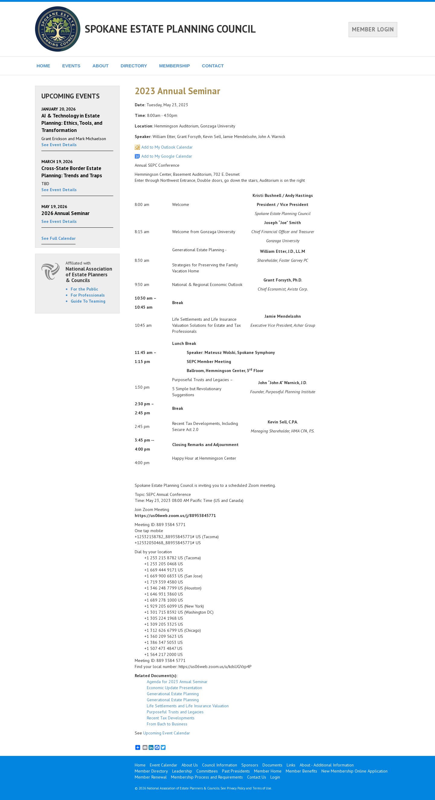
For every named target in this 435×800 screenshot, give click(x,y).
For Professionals (88, 295)
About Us (190, 765)
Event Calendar (163, 765)
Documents (272, 765)
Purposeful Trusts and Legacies (175, 712)
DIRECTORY (134, 65)
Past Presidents (236, 771)
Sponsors (249, 765)
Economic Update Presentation (174, 687)
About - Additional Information (327, 765)
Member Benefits (301, 771)
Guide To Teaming (88, 301)
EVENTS (71, 65)
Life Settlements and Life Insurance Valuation (188, 705)
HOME (43, 65)
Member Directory (151, 771)
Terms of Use (262, 788)
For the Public (84, 289)
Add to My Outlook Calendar (167, 147)
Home (140, 765)
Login (275, 777)
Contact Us (256, 777)
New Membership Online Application (354, 771)
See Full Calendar (58, 238)
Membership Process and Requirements (207, 777)
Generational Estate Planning (173, 693)
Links (291, 765)
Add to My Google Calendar (166, 156)
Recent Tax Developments (171, 718)
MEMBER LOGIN (373, 29)
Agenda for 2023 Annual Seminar (177, 681)
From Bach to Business (167, 724)
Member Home (268, 771)
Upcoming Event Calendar (166, 733)
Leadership (182, 771)
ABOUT (100, 65)
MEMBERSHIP (174, 65)
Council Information (219, 765)
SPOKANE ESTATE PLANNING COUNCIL (170, 28)
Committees (207, 771)
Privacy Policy (236, 788)
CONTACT (213, 65)
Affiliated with (89, 271)
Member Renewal (151, 777)
